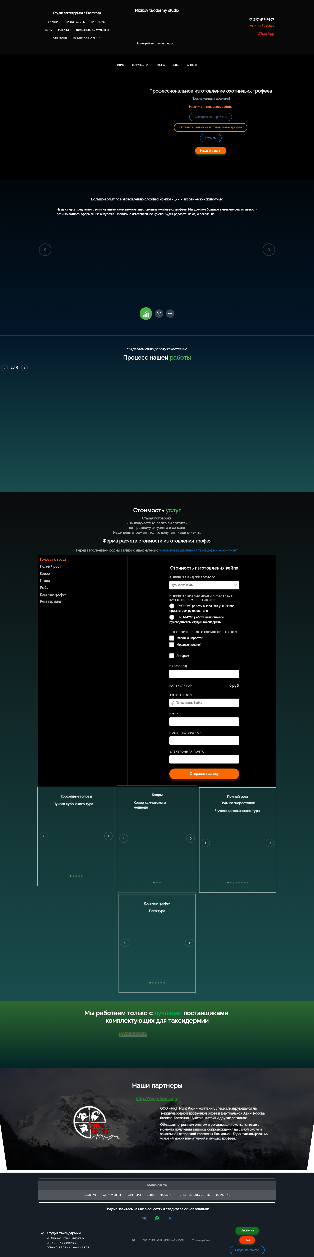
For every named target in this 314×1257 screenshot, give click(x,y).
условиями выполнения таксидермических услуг (198, 550)
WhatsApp (265, 34)
